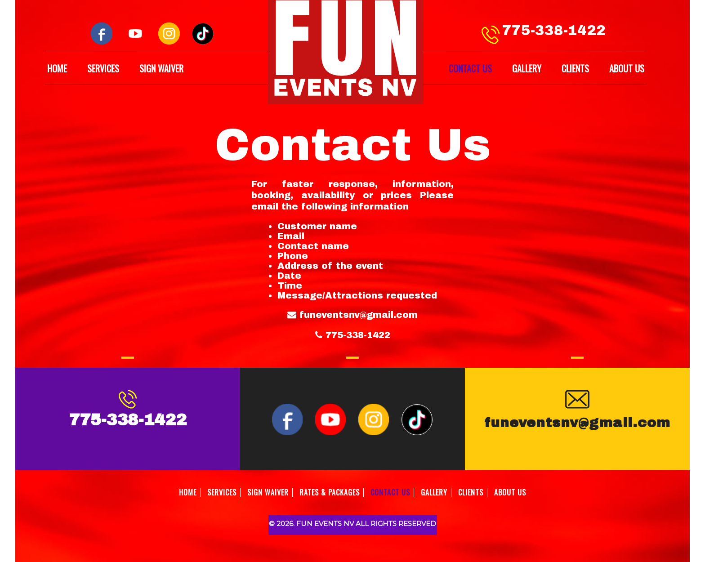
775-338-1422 (554, 30)
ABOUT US (626, 68)
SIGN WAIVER (161, 68)
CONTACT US (470, 68)
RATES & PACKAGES (329, 492)
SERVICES (103, 68)
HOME (57, 68)
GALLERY (526, 68)
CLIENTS (575, 68)
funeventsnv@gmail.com (358, 315)
